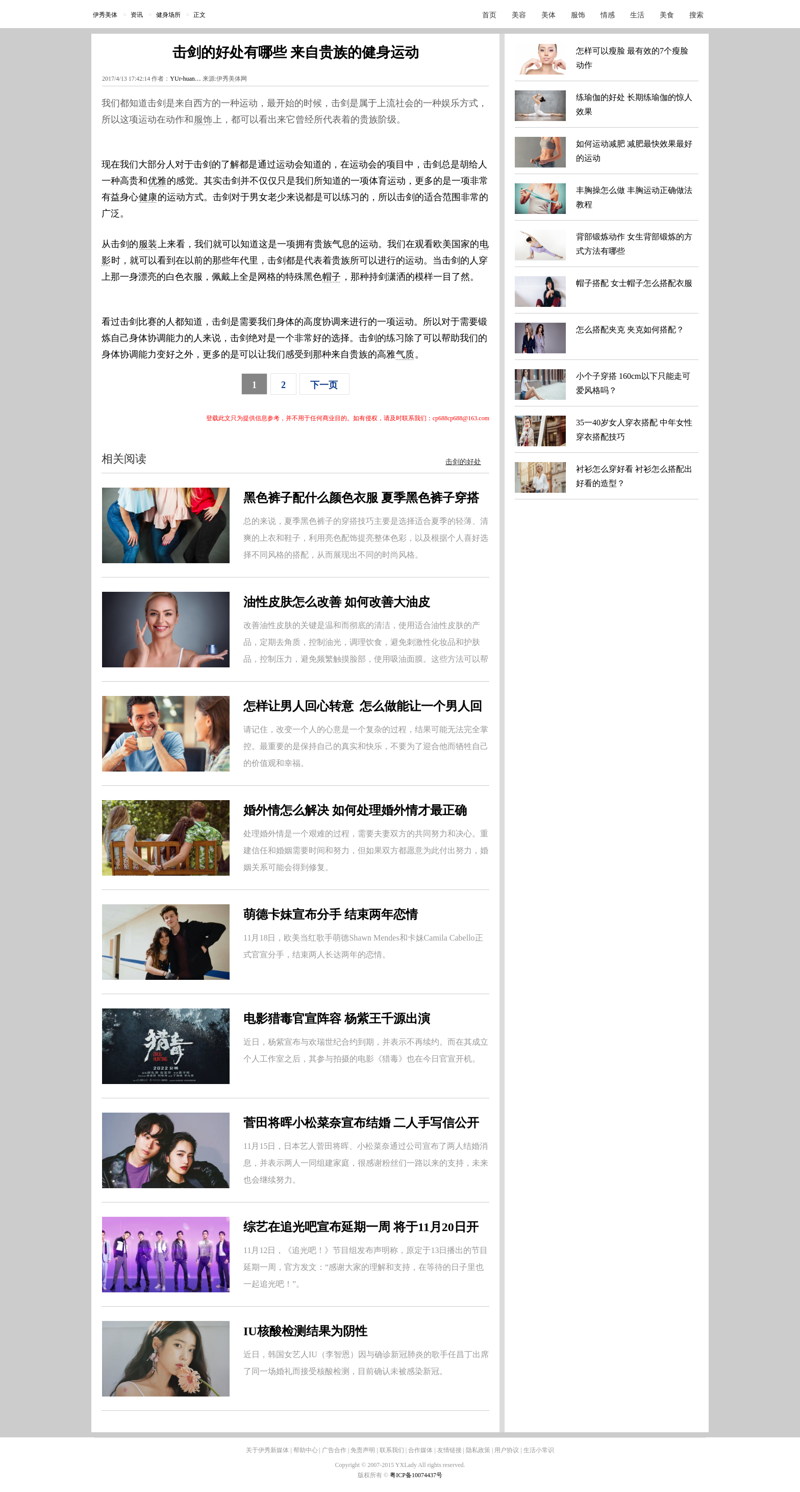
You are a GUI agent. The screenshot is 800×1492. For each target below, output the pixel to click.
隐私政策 (478, 1450)
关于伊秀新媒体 (267, 1450)
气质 (405, 354)
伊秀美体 (105, 14)
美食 (667, 15)
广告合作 (334, 1450)
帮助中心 (305, 1450)
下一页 (324, 385)
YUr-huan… (185, 78)
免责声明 (363, 1450)
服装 (148, 244)
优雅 (157, 181)
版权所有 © (374, 1475)
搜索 (696, 15)
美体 (548, 15)
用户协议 (506, 1450)
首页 (489, 15)
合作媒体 (420, 1450)
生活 (637, 15)
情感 (608, 15)
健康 (148, 197)
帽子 (331, 277)
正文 (199, 14)
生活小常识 (538, 1450)
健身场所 (168, 14)
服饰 (578, 15)
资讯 (137, 14)
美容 (519, 15)
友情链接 (449, 1450)
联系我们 (392, 1450)
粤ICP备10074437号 (416, 1475)
